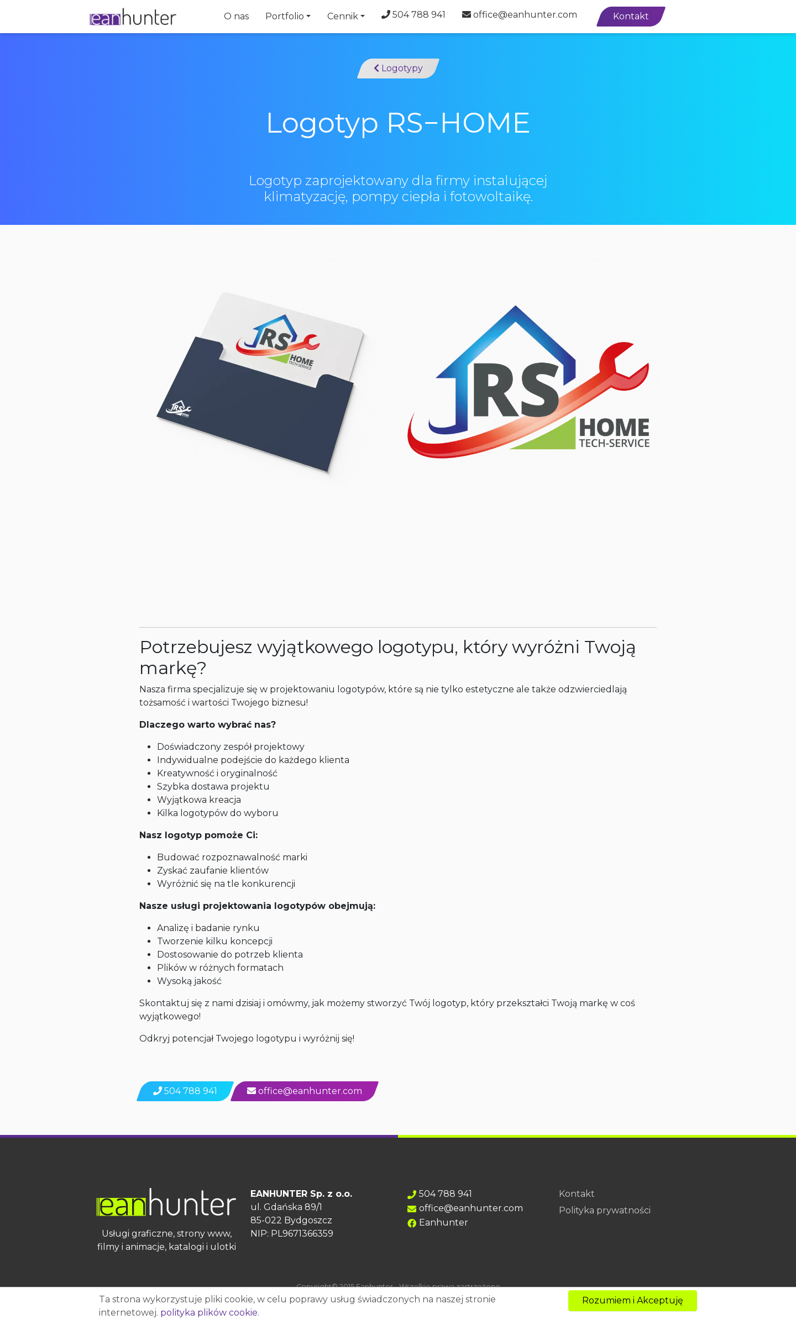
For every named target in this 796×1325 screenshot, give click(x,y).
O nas (236, 16)
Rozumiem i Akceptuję (632, 1300)
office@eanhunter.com (519, 14)
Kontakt (631, 16)
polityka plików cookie (209, 1312)
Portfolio (284, 16)
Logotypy (398, 68)
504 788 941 (413, 14)
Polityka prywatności (605, 1210)
